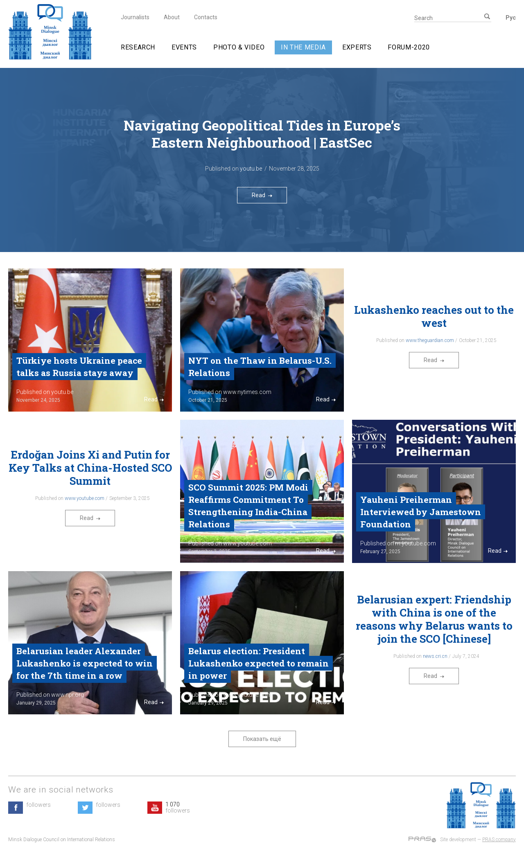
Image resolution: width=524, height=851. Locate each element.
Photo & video (238, 47)
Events (184, 47)
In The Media (303, 47)
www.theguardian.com (430, 340)
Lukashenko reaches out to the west (434, 316)
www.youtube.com (84, 498)
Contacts (205, 17)
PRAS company (499, 839)
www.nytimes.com (247, 392)
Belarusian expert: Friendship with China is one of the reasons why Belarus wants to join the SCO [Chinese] (434, 619)
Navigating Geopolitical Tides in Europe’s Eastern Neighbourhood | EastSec (262, 133)
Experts (356, 47)
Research (138, 47)
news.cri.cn (435, 656)
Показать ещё (262, 739)
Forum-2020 (408, 47)
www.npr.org (67, 694)
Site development (458, 839)
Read (262, 195)
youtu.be (251, 168)
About (172, 17)
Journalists (135, 17)
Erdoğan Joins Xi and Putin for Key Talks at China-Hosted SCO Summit (90, 467)
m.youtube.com (415, 543)
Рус (511, 17)
